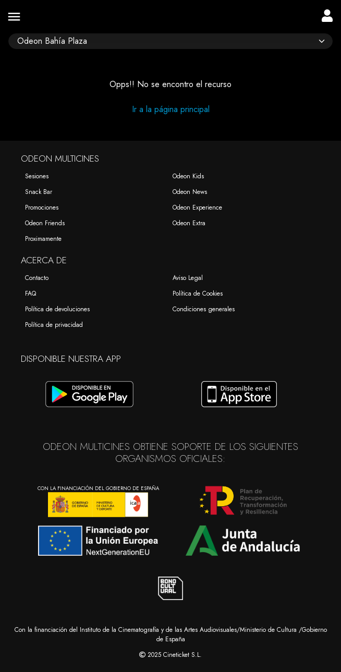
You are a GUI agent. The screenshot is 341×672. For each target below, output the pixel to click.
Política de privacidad (54, 324)
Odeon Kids (188, 176)
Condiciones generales (204, 309)
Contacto (36, 278)
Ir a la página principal (171, 109)
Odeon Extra (189, 223)
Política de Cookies (198, 293)
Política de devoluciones (57, 309)
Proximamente (43, 238)
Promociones (41, 207)
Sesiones (36, 176)
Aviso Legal (188, 278)
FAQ (30, 293)
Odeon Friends (45, 223)
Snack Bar (38, 192)
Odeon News (190, 192)
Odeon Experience (197, 207)
